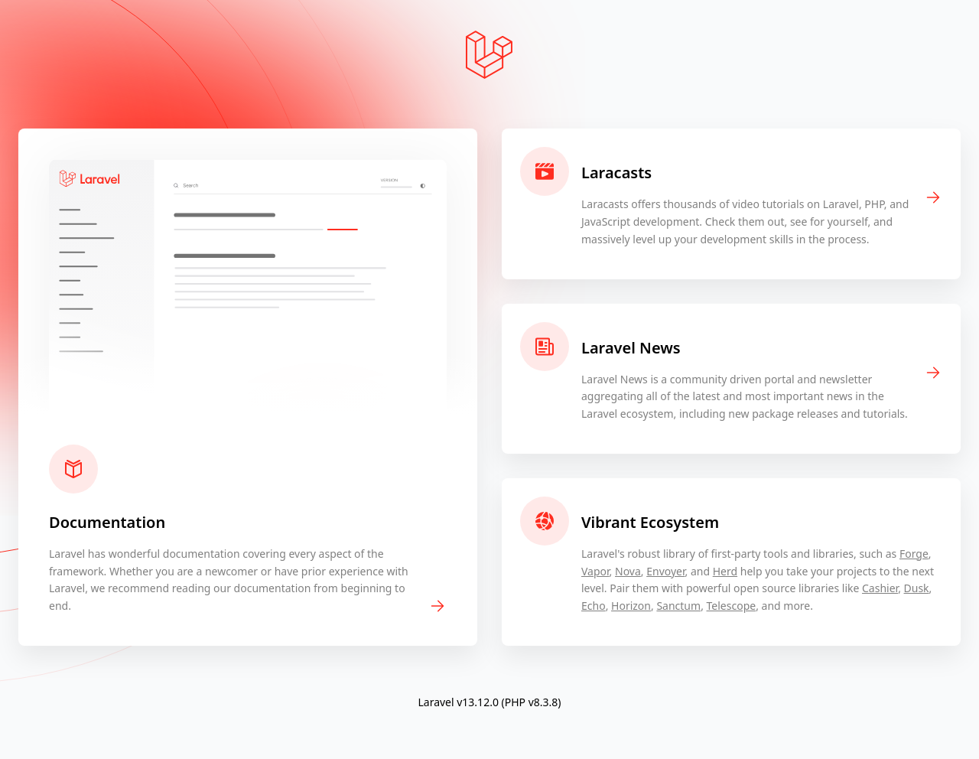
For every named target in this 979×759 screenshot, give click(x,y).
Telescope (731, 605)
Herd (725, 571)
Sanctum (678, 605)
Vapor (595, 571)
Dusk (916, 588)
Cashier (880, 588)
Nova (628, 571)
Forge (914, 553)
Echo (593, 605)
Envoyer (665, 571)
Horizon (631, 605)
